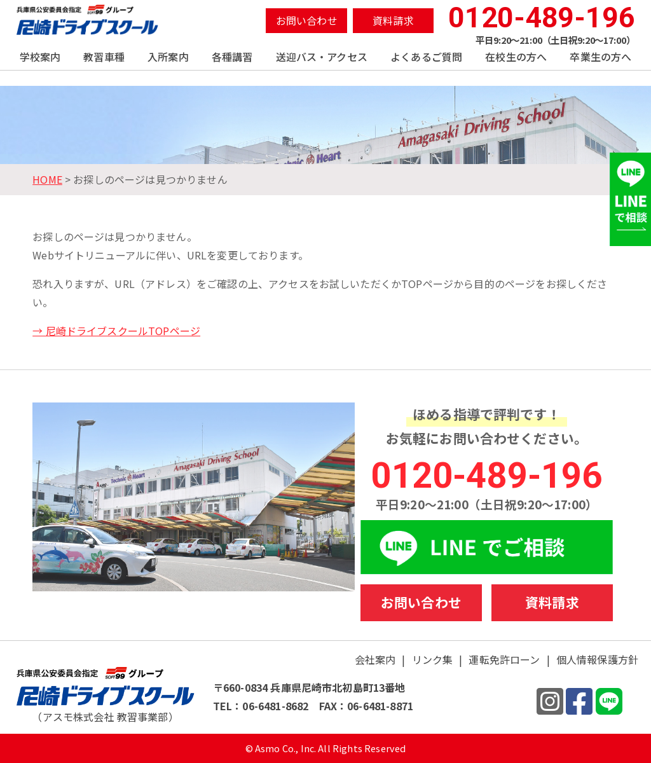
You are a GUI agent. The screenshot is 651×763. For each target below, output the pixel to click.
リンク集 (432, 659)
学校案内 (40, 56)
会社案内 (375, 659)
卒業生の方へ (600, 56)
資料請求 (393, 20)
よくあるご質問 (426, 56)
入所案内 (168, 56)
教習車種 (104, 56)
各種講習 (232, 56)
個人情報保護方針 (597, 659)
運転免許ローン (504, 659)
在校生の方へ (516, 56)
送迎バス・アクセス (321, 56)
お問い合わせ (307, 20)
